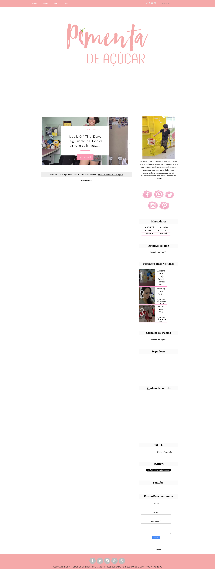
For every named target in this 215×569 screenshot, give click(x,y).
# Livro (164, 227)
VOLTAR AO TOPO (154, 567)
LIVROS (56, 3)
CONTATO (45, 3)
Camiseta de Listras (85, 129)
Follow (158, 549)
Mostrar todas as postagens (110, 174)
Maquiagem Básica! (161, 291)
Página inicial (86, 180)
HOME (34, 3)
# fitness (149, 230)
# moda (149, 233)
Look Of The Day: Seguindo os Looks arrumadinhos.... (85, 141)
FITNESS (67, 3)
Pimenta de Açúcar (158, 339)
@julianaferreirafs (164, 452)
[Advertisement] (84, 90)
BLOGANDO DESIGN (136, 567)
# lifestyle (164, 230)
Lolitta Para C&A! (161, 309)
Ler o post (85, 157)
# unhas (164, 233)
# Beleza (149, 227)
